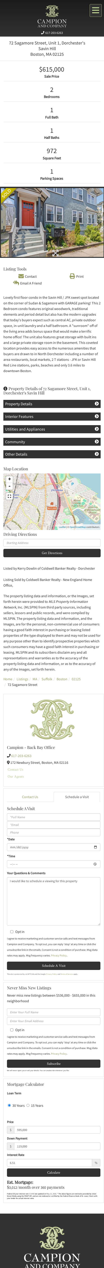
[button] (8, 222)
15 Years (35, 1105)
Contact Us (15, 769)
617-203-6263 (54, 33)
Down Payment (17, 1138)
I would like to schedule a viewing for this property (53, 901)
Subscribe (54, 1063)
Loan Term (14, 1093)
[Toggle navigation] (96, 10)
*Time (11, 856)
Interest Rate (15, 1155)
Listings (22, 679)
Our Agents (16, 776)
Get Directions (52, 552)
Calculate (53, 1172)
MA (35, 679)
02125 (76, 679)
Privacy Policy (59, 955)
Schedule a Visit (77, 797)
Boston (62, 679)
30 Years (16, 1105)
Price (10, 1122)
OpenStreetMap (78, 527)
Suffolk (47, 679)
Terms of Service (67, 974)
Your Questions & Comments (26, 873)
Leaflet (62, 527)
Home (7, 679)
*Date (11, 839)
